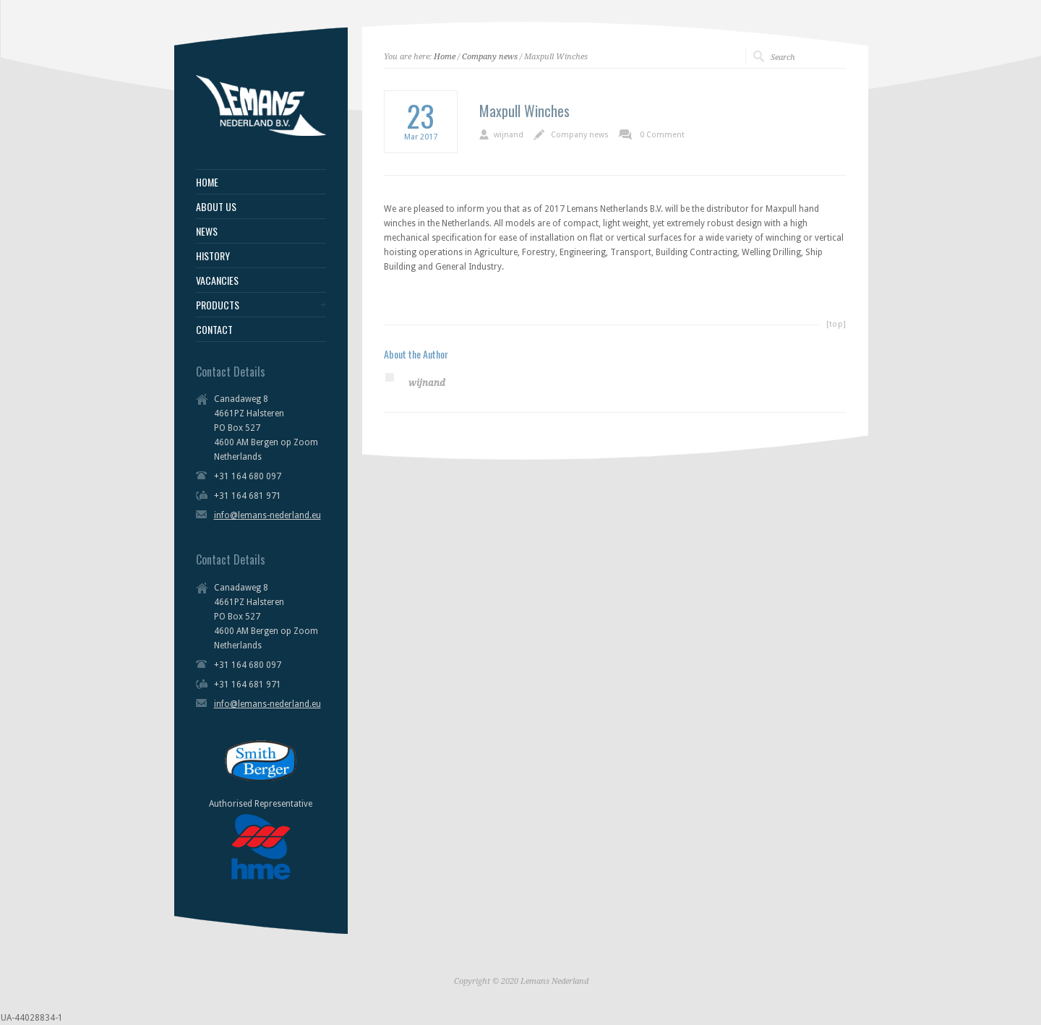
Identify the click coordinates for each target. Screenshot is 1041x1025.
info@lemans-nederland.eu (267, 515)
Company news (490, 56)
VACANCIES (217, 280)
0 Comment (662, 135)
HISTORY (213, 256)
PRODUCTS (217, 305)
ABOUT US (216, 207)
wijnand (508, 135)
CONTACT (214, 330)
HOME (207, 182)
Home (444, 56)
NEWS (207, 231)
